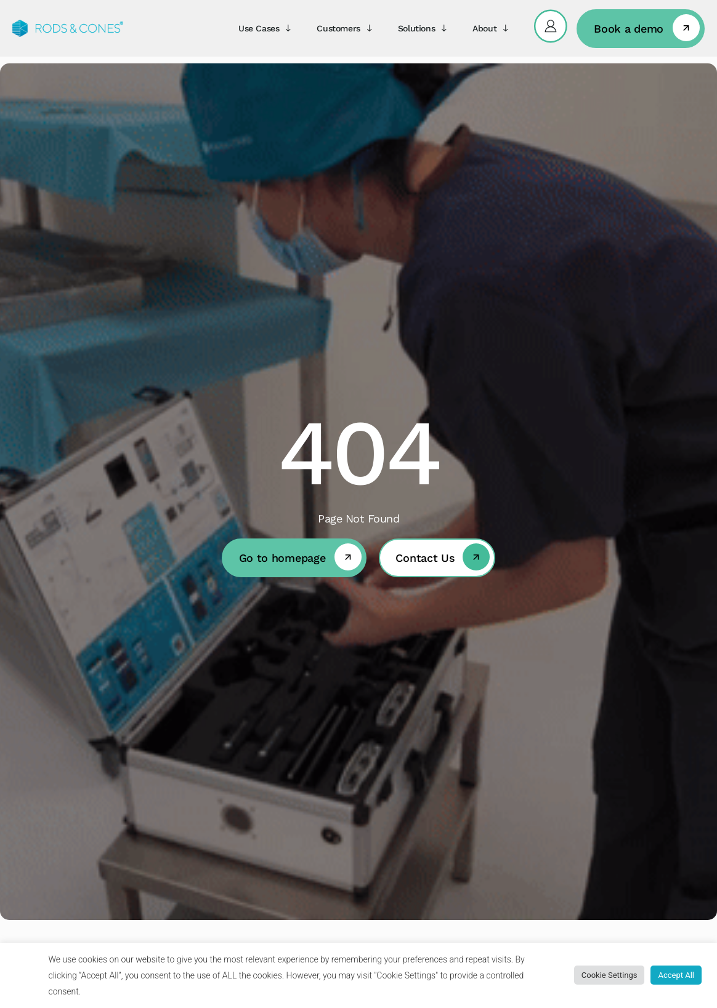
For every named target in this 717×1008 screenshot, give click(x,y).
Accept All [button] (676, 975)
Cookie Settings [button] (609, 975)
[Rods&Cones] (67, 28)
